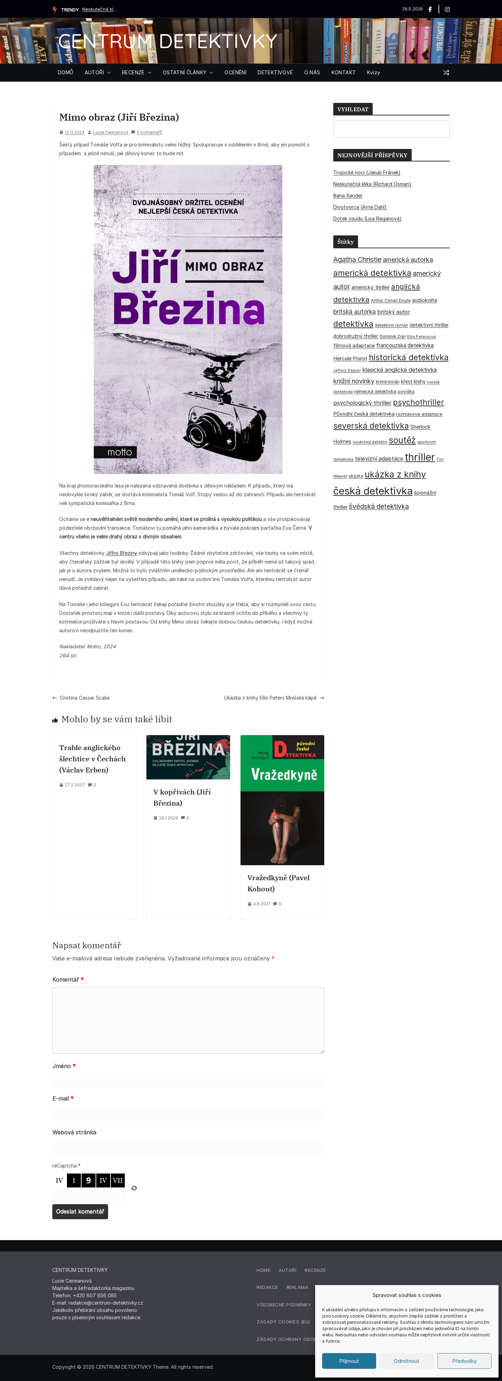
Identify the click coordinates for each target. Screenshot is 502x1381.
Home (263, 1270)
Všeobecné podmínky (284, 1304)
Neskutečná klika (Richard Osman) (99, 9)
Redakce (267, 1287)
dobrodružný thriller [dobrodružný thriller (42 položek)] (355, 336)
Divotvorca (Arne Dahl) (360, 207)
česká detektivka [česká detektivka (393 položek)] (373, 491)
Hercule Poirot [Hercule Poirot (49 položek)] (350, 358)
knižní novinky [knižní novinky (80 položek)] (353, 381)
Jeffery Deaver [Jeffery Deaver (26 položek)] (347, 370)
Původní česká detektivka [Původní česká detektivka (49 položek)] (364, 413)
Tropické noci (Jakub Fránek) (367, 172)
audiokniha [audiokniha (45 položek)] (424, 300)
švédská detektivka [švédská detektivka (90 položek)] (379, 506)
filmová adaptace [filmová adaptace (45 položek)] (354, 345)
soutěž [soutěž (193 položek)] (402, 440)
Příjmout (349, 1361)
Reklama (298, 1287)
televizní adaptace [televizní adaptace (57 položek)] (379, 458)
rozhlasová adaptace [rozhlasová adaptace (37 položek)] (419, 414)
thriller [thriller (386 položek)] (420, 457)
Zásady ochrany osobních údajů (301, 1339)
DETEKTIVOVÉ (275, 72)
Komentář (68, 979)
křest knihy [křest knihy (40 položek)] (413, 381)
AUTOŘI (94, 72)
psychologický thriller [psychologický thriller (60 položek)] (362, 402)
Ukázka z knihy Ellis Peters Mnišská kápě (274, 698)
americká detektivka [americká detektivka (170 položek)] (372, 273)
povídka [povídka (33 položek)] (406, 391)
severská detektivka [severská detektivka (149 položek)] (371, 425)
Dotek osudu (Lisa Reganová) (367, 218)
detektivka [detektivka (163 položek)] (353, 324)
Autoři (287, 1270)
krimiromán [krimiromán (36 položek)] (388, 381)
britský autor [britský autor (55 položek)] (393, 312)
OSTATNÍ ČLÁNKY (185, 72)
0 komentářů (146, 132)
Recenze (315, 1270)
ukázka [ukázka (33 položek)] (356, 475)
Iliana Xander (348, 195)
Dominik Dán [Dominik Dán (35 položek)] (393, 336)
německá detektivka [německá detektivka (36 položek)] (375, 391)
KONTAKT (344, 72)
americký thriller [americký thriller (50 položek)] (370, 287)
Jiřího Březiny (121, 553)
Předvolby (464, 1361)
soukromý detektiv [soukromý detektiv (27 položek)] (370, 441)
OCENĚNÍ (235, 72)
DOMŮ (66, 72)
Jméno (64, 1066)
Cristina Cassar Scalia (80, 698)
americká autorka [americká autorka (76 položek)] (408, 259)
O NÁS (312, 72)
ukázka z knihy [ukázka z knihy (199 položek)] (395, 474)
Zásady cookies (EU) (283, 1322)
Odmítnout (406, 1361)
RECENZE (133, 72)
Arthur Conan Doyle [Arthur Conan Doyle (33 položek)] (391, 300)
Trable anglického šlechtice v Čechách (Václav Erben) (92, 759)
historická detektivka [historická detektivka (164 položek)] (409, 357)
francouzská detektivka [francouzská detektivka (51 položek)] (405, 345)
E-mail (63, 1098)
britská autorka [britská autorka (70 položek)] (354, 311)
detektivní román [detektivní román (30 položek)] (391, 325)
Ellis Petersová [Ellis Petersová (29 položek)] (421, 336)
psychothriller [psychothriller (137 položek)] (418, 402)
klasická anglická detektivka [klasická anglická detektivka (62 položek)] (399, 369)
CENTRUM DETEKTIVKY (167, 40)
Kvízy (373, 72)
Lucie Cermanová (110, 132)
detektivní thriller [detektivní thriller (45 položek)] (429, 325)
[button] (107, 72)
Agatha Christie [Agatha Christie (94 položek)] (357, 259)
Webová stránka (74, 1132)
